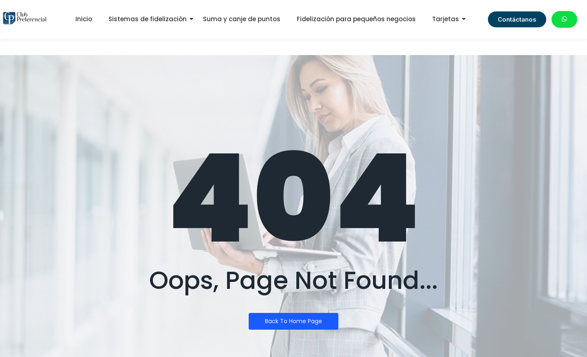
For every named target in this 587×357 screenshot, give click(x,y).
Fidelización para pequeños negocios (356, 19)
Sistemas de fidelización (147, 19)
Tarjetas (445, 19)
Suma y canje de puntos (241, 19)
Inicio (83, 19)
